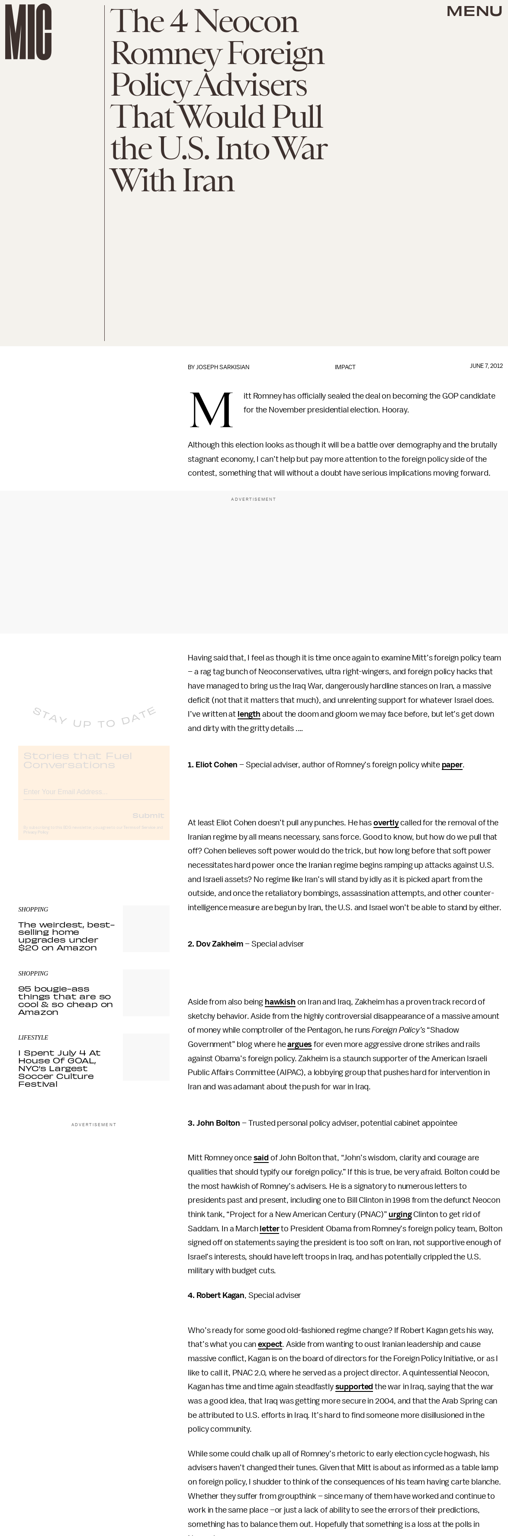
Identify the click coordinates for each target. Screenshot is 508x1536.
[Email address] (93, 798)
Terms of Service (139, 835)
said (261, 1157)
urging (400, 1214)
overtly (386, 822)
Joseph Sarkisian (222, 367)
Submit (148, 822)
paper (452, 764)
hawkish (280, 1002)
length (249, 714)
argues (299, 1044)
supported (354, 1386)
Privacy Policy (35, 839)
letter (269, 1228)
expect (270, 1344)
